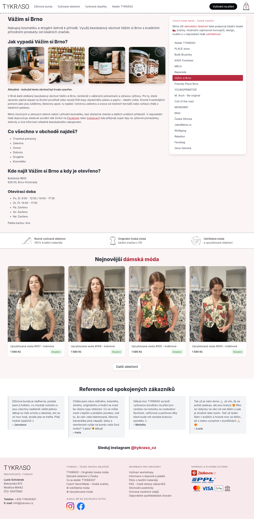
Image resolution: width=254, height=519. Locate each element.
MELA (178, 66)
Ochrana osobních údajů (144, 491)
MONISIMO (181, 107)
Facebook (73, 118)
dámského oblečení (196, 26)
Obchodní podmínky (141, 487)
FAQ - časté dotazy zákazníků (147, 484)
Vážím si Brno (182, 78)
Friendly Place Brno (186, 83)
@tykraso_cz (143, 447)
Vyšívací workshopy (141, 472)
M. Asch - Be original (187, 95)
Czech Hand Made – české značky (87, 484)
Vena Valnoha (182, 148)
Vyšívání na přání (223, 6)
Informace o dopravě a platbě (147, 476)
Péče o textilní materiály (143, 480)
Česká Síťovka (183, 118)
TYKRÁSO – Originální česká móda (87, 472)
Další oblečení (127, 367)
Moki (177, 113)
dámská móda (141, 259)
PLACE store (182, 48)
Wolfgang (180, 130)
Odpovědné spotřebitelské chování (150, 495)
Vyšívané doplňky (96, 6)
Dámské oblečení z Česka (82, 476)
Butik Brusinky (183, 54)
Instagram (93, 118)
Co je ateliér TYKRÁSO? (80, 480)
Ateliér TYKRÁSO (122, 6)
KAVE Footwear (183, 60)
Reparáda (180, 72)
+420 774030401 (25, 499)
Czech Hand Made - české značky (193, 21)
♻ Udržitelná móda (78, 487)
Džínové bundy (43, 6)
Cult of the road (184, 101)
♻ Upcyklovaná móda (79, 491)
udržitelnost (213, 34)
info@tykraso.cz (23, 503)
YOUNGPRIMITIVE (185, 89)
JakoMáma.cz (182, 124)
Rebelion (179, 136)
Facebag (179, 142)
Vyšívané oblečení (69, 6)
